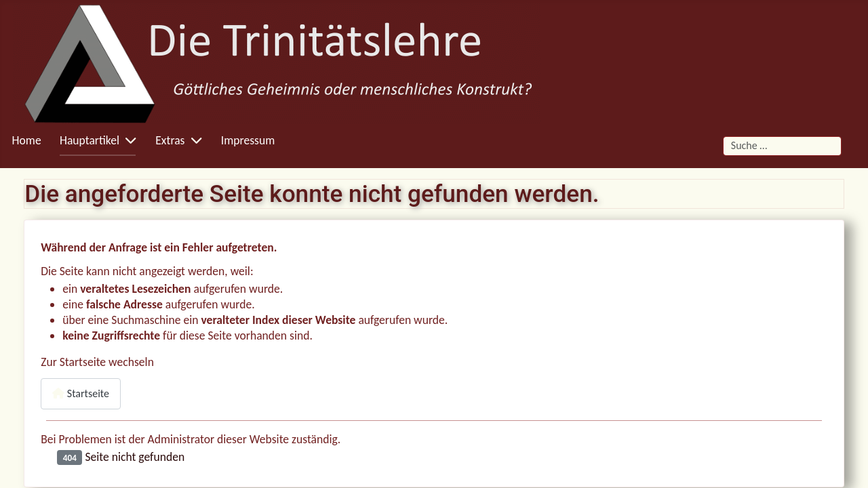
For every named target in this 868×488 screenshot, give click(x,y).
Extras (169, 140)
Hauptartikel (89, 140)
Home (26, 140)
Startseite (80, 393)
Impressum (248, 140)
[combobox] (782, 146)
